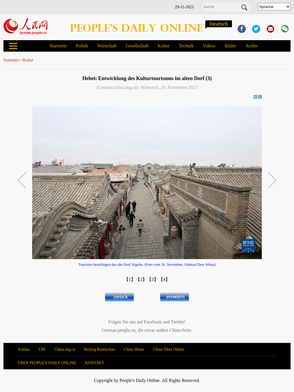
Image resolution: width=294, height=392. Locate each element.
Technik (186, 45)
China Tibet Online (168, 349)
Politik (82, 45)
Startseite (58, 45)
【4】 (164, 279)
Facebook (153, 321)
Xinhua (24, 349)
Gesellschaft (137, 45)
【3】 (152, 279)
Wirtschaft (107, 45)
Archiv (251, 45)
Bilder (230, 45)
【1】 (130, 279)
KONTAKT (95, 363)
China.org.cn (65, 349)
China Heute (134, 349)
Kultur (164, 45)
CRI (42, 349)
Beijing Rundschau (99, 349)
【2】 (141, 279)
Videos (209, 45)
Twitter (177, 321)
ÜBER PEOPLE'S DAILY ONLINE (47, 363)
